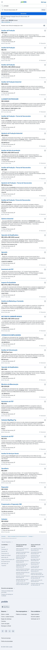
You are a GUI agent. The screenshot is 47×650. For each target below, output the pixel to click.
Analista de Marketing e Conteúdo (12, 301)
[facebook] (2, 631)
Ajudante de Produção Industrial (11, 133)
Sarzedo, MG (4, 551)
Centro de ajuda (5, 623)
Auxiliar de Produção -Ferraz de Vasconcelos (15, 200)
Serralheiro (5, 468)
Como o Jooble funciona (7, 616)
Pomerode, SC (4, 549)
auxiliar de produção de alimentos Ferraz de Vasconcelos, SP (21, 557)
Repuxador (4, 487)
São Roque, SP (4, 563)
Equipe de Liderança (6, 619)
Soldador (4, 519)
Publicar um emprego (21, 614)
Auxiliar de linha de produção (10, 150)
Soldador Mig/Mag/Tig (8, 420)
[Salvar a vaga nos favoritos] (45, 30)
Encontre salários (35, 616)
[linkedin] (13, 631)
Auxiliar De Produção (8, 47)
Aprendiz (4, 252)
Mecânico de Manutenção (9, 384)
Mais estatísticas (7, 22)
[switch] (44, 25)
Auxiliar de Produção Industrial (11, 82)
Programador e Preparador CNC (11, 504)
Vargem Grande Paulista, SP (7, 559)
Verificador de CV (35, 619)
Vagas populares (35, 614)
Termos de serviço (6, 638)
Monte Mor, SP (4, 557)
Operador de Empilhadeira (9, 235)
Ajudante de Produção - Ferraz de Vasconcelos (16, 183)
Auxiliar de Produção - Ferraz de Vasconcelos (16, 116)
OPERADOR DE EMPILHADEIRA (11, 335)
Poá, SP (3, 547)
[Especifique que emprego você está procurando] (23, 6)
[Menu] (2, 2)
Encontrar (23, 13)
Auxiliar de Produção (8, 30)
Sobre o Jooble (5, 614)
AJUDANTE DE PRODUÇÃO (9, 99)
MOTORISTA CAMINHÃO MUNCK (11, 316)
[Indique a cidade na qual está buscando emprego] (23, 10)
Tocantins (3, 565)
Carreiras (3, 621)
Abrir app (43, 2)
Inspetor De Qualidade (8, 282)
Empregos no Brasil (6, 626)
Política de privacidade (7, 641)
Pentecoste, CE (5, 553)
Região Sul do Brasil (6, 555)
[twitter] (9, 631)
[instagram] (6, 631)
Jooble (10, 647)
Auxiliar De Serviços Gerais (10, 453)
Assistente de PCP (7, 269)
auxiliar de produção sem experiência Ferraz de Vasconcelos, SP (22, 565)
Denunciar (42, 43)
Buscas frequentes (7, 542)
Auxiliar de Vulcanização (9, 350)
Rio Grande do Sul (5, 561)
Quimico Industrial (7, 218)
